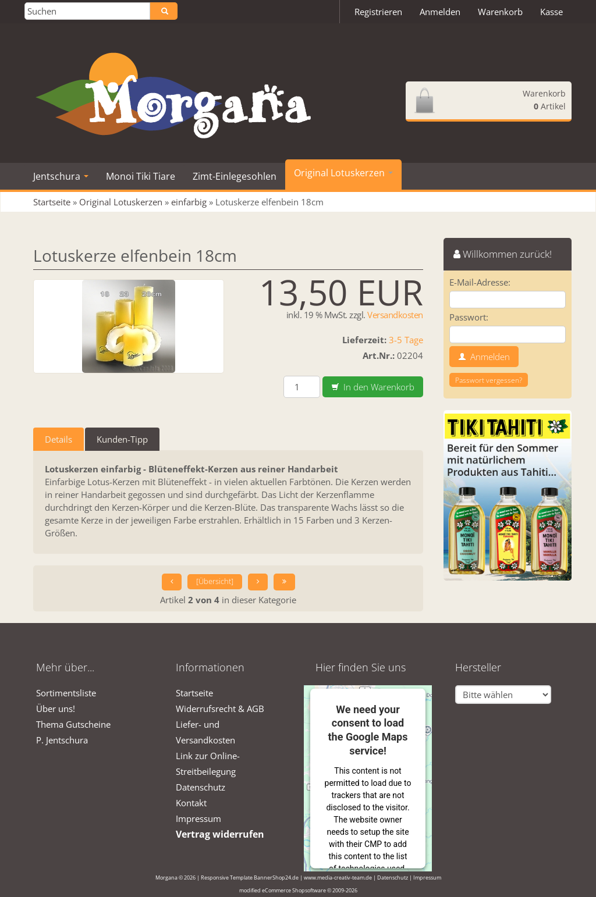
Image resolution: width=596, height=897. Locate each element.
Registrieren (378, 11)
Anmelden (440, 11)
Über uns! (55, 708)
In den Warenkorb (372, 387)
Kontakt (191, 803)
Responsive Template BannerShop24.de (250, 877)
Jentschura (60, 176)
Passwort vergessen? (488, 380)
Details (58, 439)
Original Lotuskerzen (343, 172)
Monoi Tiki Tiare (140, 176)
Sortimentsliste (66, 693)
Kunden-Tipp (122, 439)
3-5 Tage (406, 340)
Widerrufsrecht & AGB (220, 708)
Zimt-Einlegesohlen (234, 176)
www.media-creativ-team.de (338, 877)
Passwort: (468, 317)
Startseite (194, 693)
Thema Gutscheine (73, 724)
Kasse (551, 11)
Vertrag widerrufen (220, 834)
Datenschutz (200, 787)
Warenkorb (500, 11)
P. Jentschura (62, 740)
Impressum (198, 818)
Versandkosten (395, 315)
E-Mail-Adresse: (479, 282)
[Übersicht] (214, 581)
